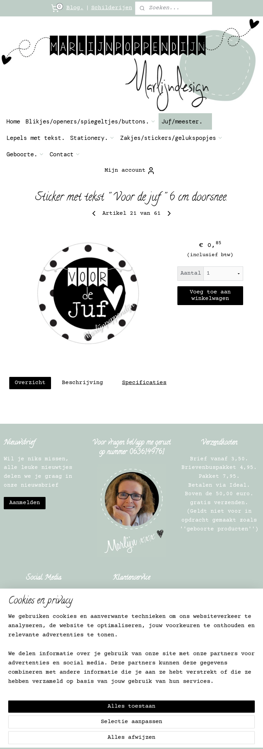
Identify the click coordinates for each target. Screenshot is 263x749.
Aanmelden (24, 503)
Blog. (75, 8)
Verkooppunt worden (44, 657)
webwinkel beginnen (167, 736)
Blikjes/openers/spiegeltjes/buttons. (91, 121)
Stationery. (92, 138)
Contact (65, 154)
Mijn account (129, 171)
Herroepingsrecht (45, 631)
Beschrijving (82, 383)
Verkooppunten (45, 666)
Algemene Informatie (45, 640)
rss (135, 736)
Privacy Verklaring (45, 648)
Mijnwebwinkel (238, 736)
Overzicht (30, 383)
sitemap (116, 736)
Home (13, 121)
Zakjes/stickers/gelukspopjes (171, 138)
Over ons (45, 622)
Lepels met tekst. (36, 138)
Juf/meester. (185, 121)
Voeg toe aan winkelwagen (210, 295)
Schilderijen (111, 8)
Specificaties (144, 383)
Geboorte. (25, 154)
